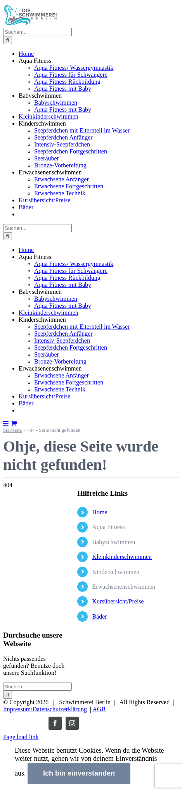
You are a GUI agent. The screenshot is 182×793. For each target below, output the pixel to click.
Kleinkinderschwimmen (122, 556)
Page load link (21, 737)
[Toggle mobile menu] (6, 423)
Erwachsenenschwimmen (123, 586)
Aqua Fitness (108, 527)
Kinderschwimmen (115, 572)
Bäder (99, 616)
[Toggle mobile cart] (14, 423)
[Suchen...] (37, 32)
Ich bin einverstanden (79, 773)
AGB (99, 709)
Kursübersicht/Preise (118, 601)
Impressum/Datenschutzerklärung (45, 709)
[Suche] (7, 40)
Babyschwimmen (113, 542)
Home (99, 512)
